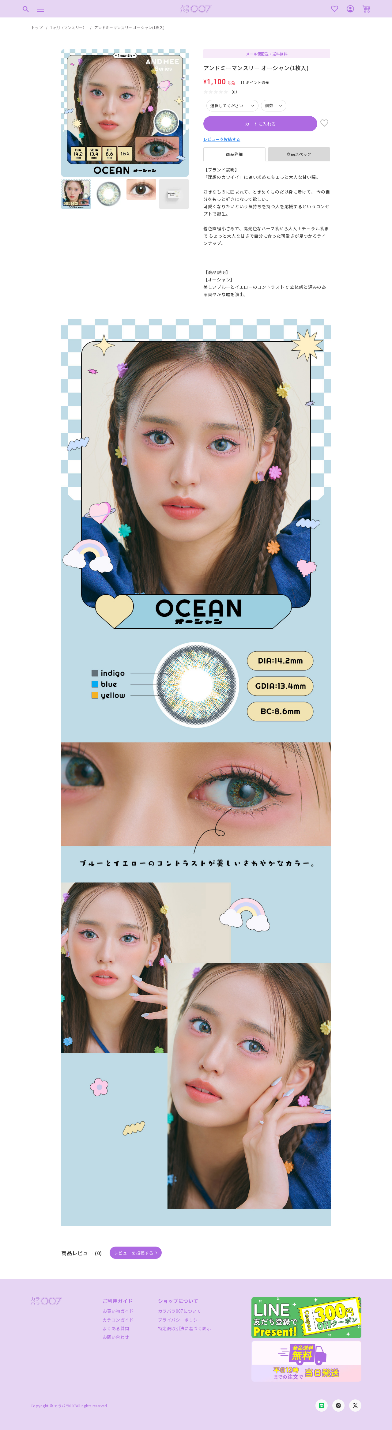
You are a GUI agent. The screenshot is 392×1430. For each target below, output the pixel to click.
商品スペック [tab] (299, 154)
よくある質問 (116, 1328)
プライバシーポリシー (180, 1320)
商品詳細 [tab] (234, 154)
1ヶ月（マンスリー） (68, 27)
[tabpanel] (266, 232)
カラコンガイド (118, 1320)
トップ (37, 27)
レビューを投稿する (221, 139)
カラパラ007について (179, 1311)
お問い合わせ (116, 1337)
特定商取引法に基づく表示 (184, 1328)
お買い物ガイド (118, 1311)
